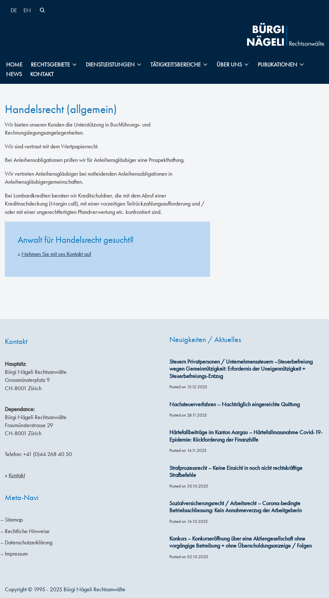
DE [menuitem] (14, 10)
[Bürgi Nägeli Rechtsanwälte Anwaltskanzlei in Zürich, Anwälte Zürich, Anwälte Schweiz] (285, 34)
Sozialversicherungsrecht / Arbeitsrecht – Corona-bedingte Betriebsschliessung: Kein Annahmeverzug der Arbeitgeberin (235, 507)
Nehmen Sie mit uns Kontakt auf (56, 254)
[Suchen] (42, 10)
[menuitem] (13, 10)
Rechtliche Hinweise (27, 531)
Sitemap (14, 519)
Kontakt (42, 74)
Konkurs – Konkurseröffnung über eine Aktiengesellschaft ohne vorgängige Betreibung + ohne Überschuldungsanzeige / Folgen (240, 542)
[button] (74, 64)
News (14, 74)
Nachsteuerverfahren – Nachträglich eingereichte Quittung (234, 404)
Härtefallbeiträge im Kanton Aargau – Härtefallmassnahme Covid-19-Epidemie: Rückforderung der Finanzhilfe (246, 436)
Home (14, 64)
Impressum (16, 553)
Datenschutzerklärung (28, 542)
